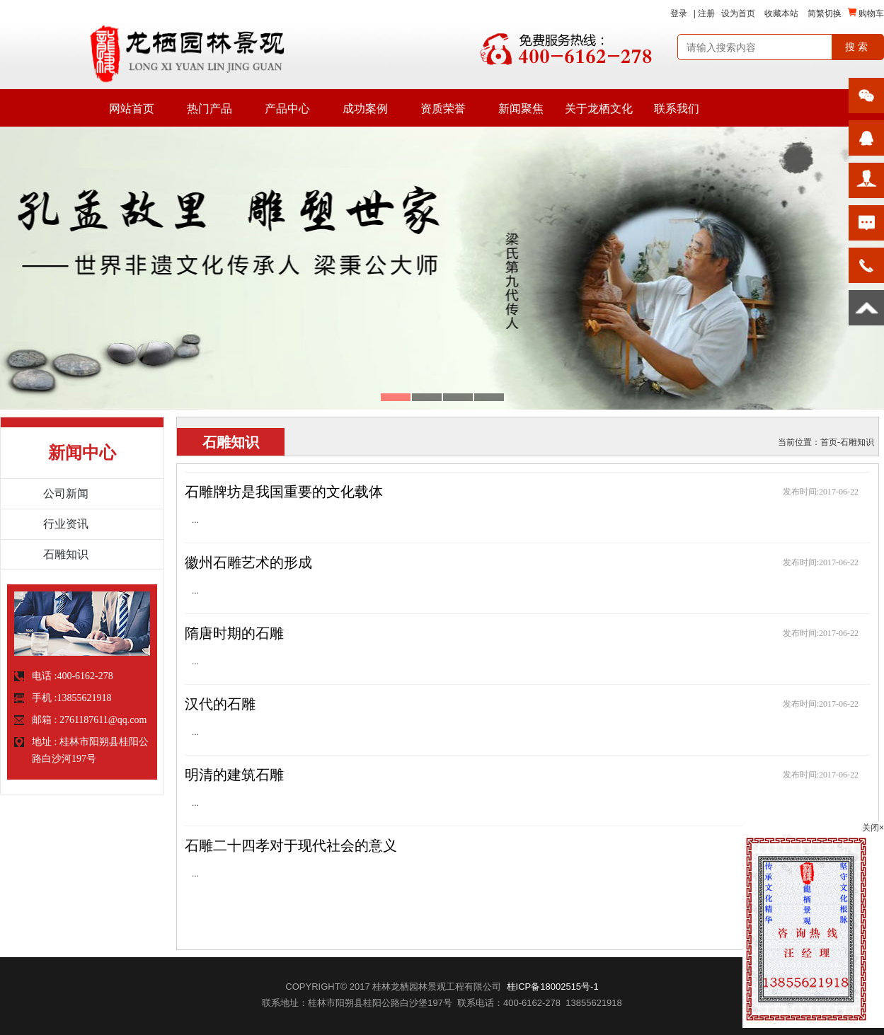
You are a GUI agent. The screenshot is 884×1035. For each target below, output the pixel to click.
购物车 (866, 13)
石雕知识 (857, 442)
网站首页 (131, 109)
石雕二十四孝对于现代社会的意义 (291, 845)
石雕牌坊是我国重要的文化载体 (284, 491)
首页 (828, 442)
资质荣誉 (443, 109)
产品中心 (287, 109)
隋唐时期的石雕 (234, 633)
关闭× (873, 828)
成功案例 (365, 109)
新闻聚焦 (521, 109)
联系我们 (676, 109)
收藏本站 (781, 13)
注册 (706, 13)
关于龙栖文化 (599, 109)
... (195, 520)
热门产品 (209, 109)
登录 (678, 13)
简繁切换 (825, 13)
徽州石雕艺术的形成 (248, 562)
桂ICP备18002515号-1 (553, 986)
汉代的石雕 (220, 704)
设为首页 (738, 13)
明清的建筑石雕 (234, 774)
